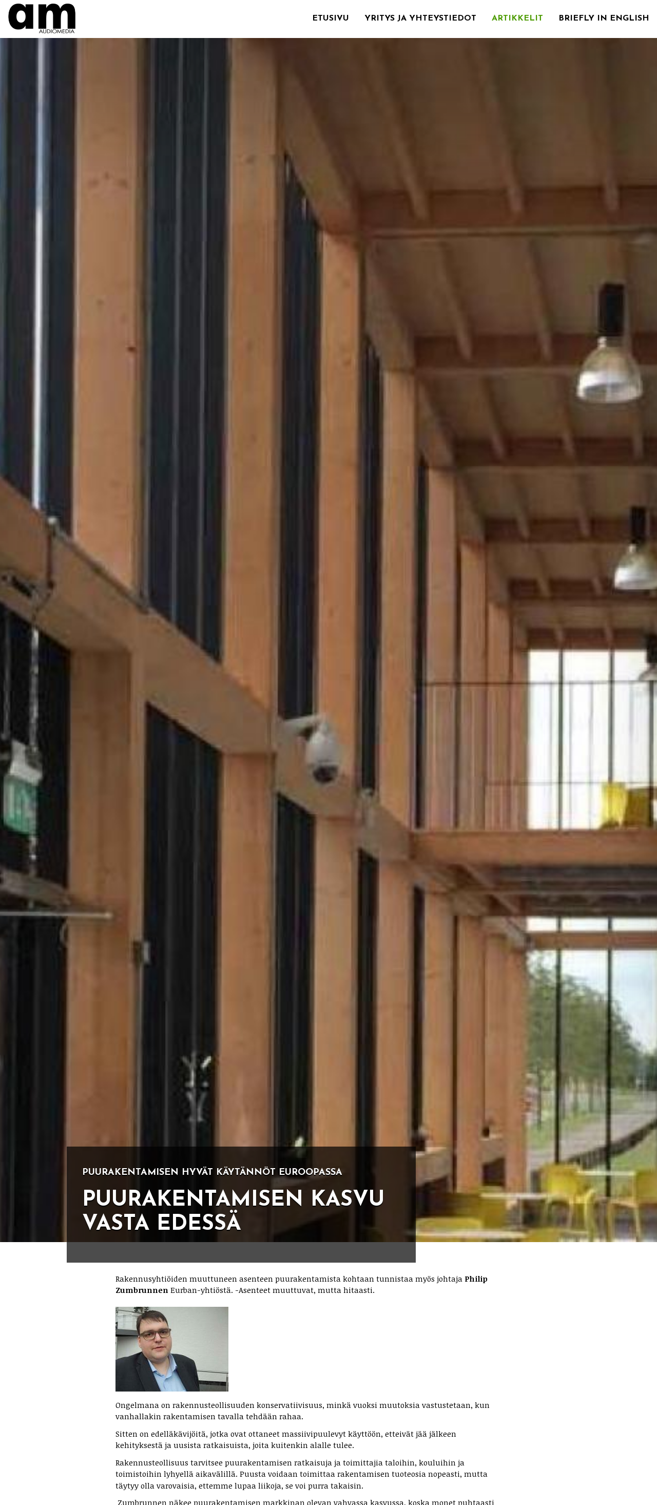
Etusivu (330, 18)
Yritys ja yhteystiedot (420, 18)
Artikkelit (517, 18)
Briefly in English (603, 18)
